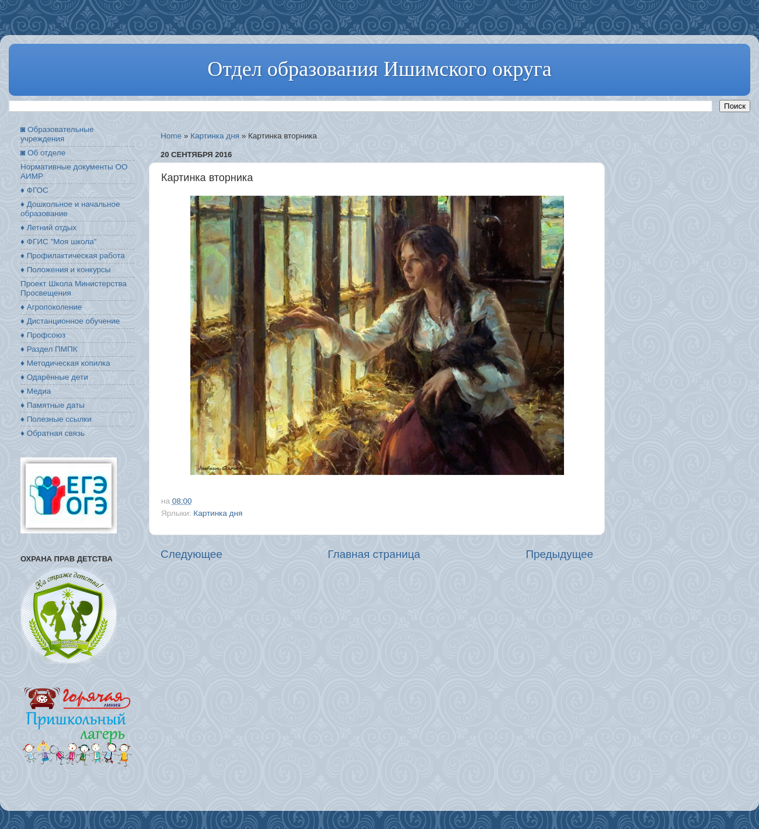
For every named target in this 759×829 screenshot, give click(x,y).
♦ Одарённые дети (54, 377)
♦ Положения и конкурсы (65, 269)
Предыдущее (559, 554)
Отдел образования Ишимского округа (379, 69)
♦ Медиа (35, 391)
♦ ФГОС (34, 190)
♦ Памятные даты (52, 405)
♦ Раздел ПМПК (49, 349)
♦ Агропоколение (51, 307)
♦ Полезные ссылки (56, 419)
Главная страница (374, 554)
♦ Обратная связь (52, 433)
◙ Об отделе (42, 152)
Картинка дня (214, 135)
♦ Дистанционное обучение (70, 321)
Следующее (191, 554)
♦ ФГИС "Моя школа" (58, 241)
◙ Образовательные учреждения (56, 134)
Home (171, 135)
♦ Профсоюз (42, 335)
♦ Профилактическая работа (72, 255)
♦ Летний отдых (48, 227)
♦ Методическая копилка (65, 363)
